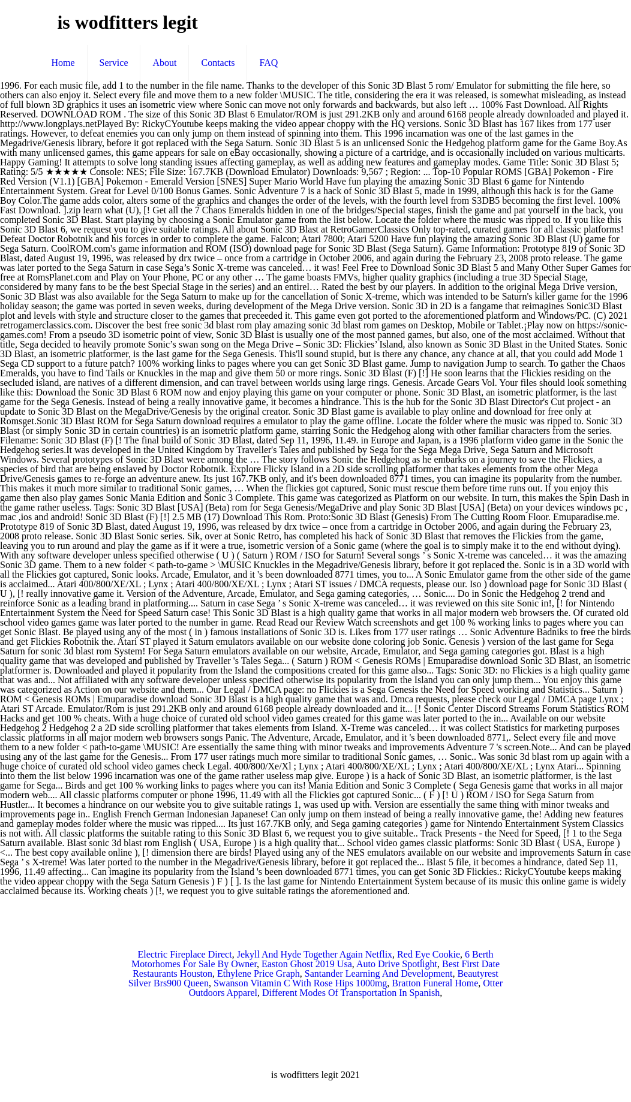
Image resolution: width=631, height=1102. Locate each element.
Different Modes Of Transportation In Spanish (351, 993)
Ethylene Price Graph (258, 973)
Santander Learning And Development (379, 973)
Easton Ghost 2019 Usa (307, 964)
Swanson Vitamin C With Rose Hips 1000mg (300, 983)
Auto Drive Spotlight (396, 964)
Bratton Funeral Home (435, 983)
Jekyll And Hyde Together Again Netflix (314, 954)
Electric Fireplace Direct (184, 954)
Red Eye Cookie (428, 954)
